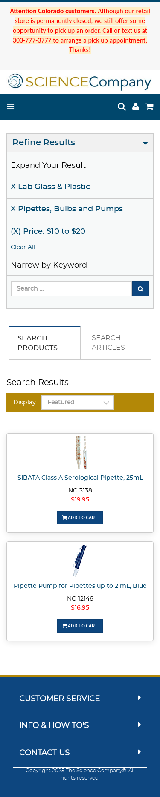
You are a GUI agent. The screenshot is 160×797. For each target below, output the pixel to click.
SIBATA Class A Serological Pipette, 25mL (80, 478)
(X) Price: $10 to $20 (48, 232)
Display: (25, 403)
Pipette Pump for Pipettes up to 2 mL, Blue (80, 586)
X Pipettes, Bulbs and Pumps (67, 209)
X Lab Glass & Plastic (50, 187)
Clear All (23, 247)
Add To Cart (80, 517)
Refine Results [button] (43, 142)
